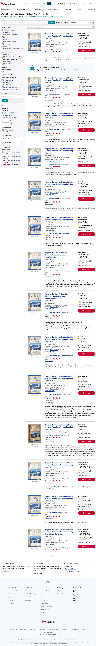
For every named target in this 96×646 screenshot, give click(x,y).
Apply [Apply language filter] (5, 100)
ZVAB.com (84, 629)
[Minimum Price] (5, 120)
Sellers (79, 9)
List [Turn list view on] (51, 22)
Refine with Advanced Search (52, 16)
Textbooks (68, 9)
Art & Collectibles (53, 9)
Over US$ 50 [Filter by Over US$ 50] (7, 115)
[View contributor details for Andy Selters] (49, 38)
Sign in (67, 3)
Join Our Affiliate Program (31, 594)
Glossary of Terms (70, 569)
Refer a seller (28, 600)
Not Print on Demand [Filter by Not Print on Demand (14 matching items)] (10, 89)
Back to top (48, 583)
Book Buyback (28, 597)
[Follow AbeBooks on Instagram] (74, 600)
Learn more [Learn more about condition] (12, 52)
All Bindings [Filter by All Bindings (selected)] (7, 69)
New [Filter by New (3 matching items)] (5, 54)
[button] (93, 27)
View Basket (11, 603)
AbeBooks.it (43, 629)
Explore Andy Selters (77, 70)
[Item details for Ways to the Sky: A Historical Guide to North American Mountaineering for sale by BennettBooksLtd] (34, 504)
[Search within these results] (60, 27)
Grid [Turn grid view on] (58, 22)
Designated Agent (45, 609)
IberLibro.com (75, 629)
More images (34, 446)
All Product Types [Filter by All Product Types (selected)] (8, 30)
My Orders (11, 600)
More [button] (75, 417)
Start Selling (91, 9)
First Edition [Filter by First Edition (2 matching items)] (7, 80)
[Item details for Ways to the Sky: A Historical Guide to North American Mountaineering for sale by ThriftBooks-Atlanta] (34, 86)
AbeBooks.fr (33, 629)
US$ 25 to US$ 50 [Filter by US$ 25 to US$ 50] (8, 113)
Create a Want (7, 571)
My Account (75, 3)
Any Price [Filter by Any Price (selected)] (6, 108)
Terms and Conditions (72, 639)
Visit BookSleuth (38, 573)
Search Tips (68, 566)
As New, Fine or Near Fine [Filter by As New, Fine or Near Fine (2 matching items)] (11, 57)
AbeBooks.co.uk (13, 629)
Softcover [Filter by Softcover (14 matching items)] (7, 74)
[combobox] (35, 3)
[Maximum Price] (5, 124)
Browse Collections (22, 9)
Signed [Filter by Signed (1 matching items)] (6, 82)
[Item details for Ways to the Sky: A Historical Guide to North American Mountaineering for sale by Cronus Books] (34, 471)
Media (42, 594)
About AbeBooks (45, 591)
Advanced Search (6, 9)
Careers (42, 597)
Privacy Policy (44, 603)
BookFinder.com (48, 633)
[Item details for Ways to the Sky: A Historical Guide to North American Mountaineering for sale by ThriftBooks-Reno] (34, 42)
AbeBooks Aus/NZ (53, 629)
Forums (43, 600)
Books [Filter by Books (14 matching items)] (6, 32)
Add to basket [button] (86, 51)
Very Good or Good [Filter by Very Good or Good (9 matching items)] (9, 59)
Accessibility (44, 612)
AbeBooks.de (23, 629)
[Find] (49, 3)
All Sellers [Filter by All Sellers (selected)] (7, 150)
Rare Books (38, 9)
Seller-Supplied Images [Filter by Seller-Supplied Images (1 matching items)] (10, 87)
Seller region (6, 139)
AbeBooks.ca (65, 629)
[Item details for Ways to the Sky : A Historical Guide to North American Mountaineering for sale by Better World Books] (34, 302)
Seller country (7, 142)
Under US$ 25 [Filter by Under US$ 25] (7, 110)
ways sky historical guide (33, 16)
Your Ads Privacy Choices (47, 606)
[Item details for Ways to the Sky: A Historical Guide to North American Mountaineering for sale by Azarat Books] (34, 433)
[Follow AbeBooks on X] (74, 595)
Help (91, 3)
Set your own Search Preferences (74, 571)
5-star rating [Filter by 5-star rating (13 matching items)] (12, 164)
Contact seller (49, 54)
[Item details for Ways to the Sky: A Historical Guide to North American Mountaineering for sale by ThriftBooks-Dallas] (34, 157)
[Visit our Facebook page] (74, 591)
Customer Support (61, 594)
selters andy (13, 16)
